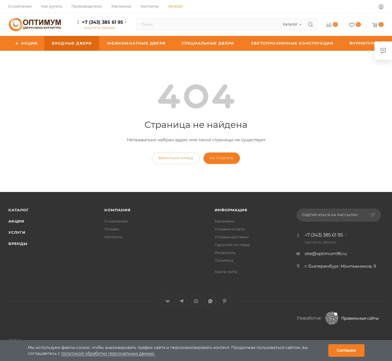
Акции (16, 221)
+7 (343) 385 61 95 (102, 22)
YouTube (196, 301)
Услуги (17, 232)
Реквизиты (225, 252)
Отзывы (111, 229)
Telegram (182, 301)
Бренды (17, 243)
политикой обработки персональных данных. (108, 353)
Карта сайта (226, 271)
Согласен (346, 350)
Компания (117, 210)
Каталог (18, 210)
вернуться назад (175, 158)
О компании (116, 221)
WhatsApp (210, 301)
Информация (231, 210)
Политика (224, 260)
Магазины (224, 221)
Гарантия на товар (232, 244)
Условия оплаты (230, 229)
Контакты (113, 237)
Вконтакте (167, 301)
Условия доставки (232, 237)
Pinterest (225, 301)
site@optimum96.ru (326, 253)
